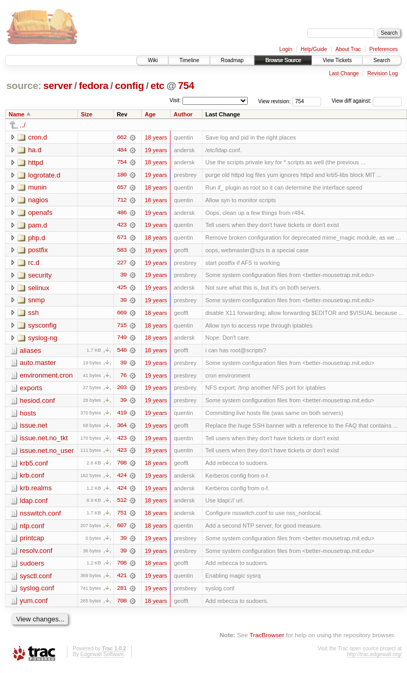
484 (122, 150)
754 (186, 85)
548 (122, 352)
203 (122, 390)
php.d (36, 238)
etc (157, 85)
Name (17, 114)
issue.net (33, 428)
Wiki (153, 60)
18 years (155, 137)
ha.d (34, 150)
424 (122, 478)
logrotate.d (44, 175)
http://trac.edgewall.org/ (374, 658)
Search (381, 60)
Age (150, 114)
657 (122, 188)
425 (122, 289)
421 (122, 580)
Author (182, 114)
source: (23, 85)
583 (122, 251)
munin (37, 188)
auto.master (38, 365)
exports (31, 390)
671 (122, 238)
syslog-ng (42, 339)
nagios (38, 200)
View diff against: (367, 101)
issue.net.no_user (47, 453)
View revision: (274, 101)
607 (122, 529)
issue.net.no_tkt (44, 440)
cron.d (37, 137)
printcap (32, 542)
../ (23, 125)
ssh (33, 314)
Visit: (175, 100)
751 (122, 516)
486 (122, 213)
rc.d (34, 264)
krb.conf (32, 478)
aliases (30, 352)
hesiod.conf (37, 403)
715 (122, 327)
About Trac (348, 49)
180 (122, 175)
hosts (28, 415)
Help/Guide (314, 49)
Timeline (189, 60)
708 (122, 466)
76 (123, 377)
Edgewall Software (102, 658)
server (57, 85)
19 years (155, 150)
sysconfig (42, 327)
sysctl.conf (36, 579)
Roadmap (232, 60)
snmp (36, 301)
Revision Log (382, 73)
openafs (40, 213)
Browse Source (283, 60)
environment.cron (46, 377)
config (129, 85)
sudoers (32, 567)
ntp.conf (32, 529)
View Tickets (337, 60)
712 (122, 200)
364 (122, 428)
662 (122, 137)
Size (86, 114)
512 (122, 504)
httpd (35, 162)
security (40, 276)
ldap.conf (34, 504)
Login (285, 49)
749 (122, 339)
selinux (38, 289)
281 (122, 592)
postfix (38, 251)
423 (122, 226)
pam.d (37, 226)
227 (122, 264)
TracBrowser (266, 639)
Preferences (384, 49)
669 (122, 314)
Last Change (344, 73)
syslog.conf (37, 592)
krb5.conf (34, 466)
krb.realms (36, 491)
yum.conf (34, 605)
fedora (93, 85)
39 (123, 276)
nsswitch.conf (40, 516)
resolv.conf (36, 554)
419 (122, 415)
